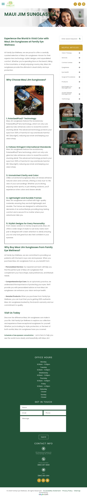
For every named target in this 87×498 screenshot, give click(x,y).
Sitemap (77, 491)
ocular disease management (67, 94)
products (65, 82)
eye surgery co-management (67, 88)
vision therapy (67, 53)
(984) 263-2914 (43, 476)
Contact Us (71, 147)
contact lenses (67, 63)
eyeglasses (66, 68)
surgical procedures (69, 77)
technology (66, 100)
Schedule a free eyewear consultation (19, 335)
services (65, 58)
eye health (65, 73)
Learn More (71, 120)
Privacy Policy (67, 491)
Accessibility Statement (52, 491)
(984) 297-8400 (43, 465)
